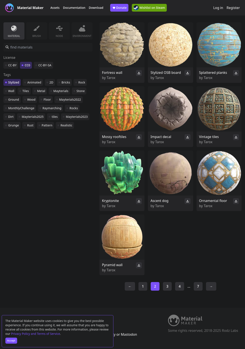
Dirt (11, 117)
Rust (30, 125)
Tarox (111, 77)
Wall (11, 91)
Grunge (13, 125)
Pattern (47, 125)
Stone (81, 91)
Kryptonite (110, 200)
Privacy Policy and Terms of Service (35, 334)
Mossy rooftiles (114, 136)
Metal (41, 91)
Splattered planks (213, 72)
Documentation (74, 8)
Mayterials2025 (33, 117)
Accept (11, 340)
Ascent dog (159, 200)
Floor (47, 99)
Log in (218, 7)
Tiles (25, 91)
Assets (55, 8)
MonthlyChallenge (21, 108)
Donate (119, 7)
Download (96, 8)
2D (51, 82)
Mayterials (60, 91)
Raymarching (51, 108)
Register (233, 7)
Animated (34, 82)
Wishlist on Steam (149, 7)
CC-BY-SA (44, 65)
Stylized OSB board (165, 72)
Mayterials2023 (77, 117)
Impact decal (160, 136)
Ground (13, 99)
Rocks (73, 108)
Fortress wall (112, 72)
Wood (31, 99)
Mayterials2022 (70, 99)
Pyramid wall (112, 265)
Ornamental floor (213, 200)
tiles (55, 117)
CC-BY (12, 65)
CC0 (27, 65)
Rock (81, 82)
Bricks (66, 82)
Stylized (13, 82)
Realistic (66, 125)
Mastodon (129, 334)
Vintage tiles (209, 136)
